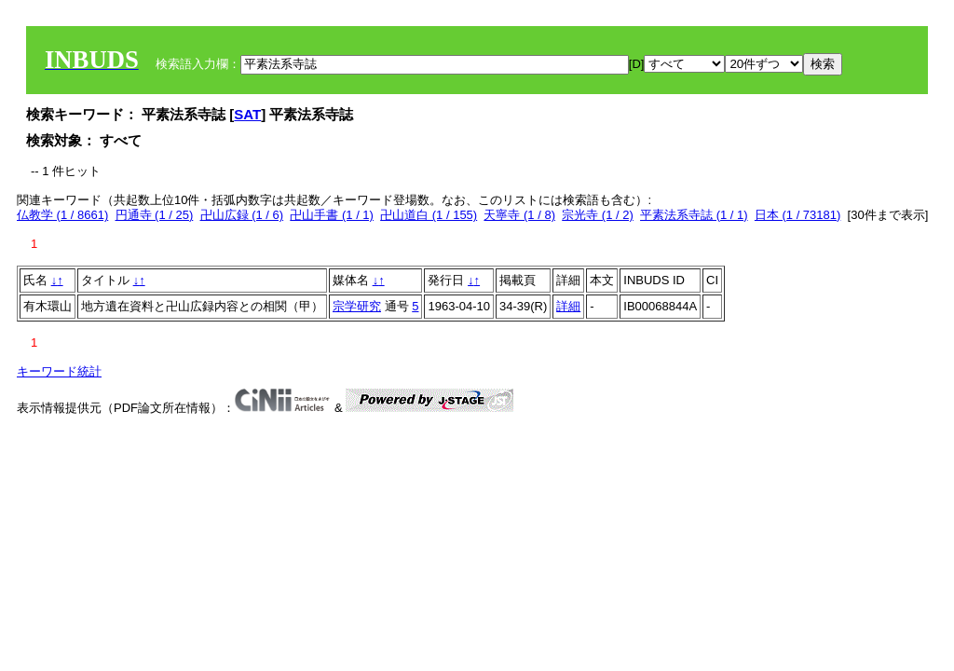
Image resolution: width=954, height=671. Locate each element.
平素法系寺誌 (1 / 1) (694, 215)
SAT (247, 114)
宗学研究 (357, 306)
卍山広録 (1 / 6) (242, 215)
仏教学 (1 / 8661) (62, 215)
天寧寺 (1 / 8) (519, 215)
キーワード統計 (59, 371)
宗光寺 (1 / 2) (598, 215)
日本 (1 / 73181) (798, 215)
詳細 (568, 306)
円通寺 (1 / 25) (155, 215)
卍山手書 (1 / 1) (332, 215)
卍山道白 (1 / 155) (428, 215)
